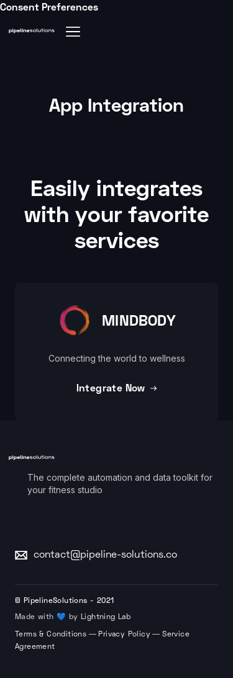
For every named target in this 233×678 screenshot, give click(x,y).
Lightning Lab (105, 617)
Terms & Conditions (50, 634)
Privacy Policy (124, 634)
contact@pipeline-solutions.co (105, 555)
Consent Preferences (49, 6)
